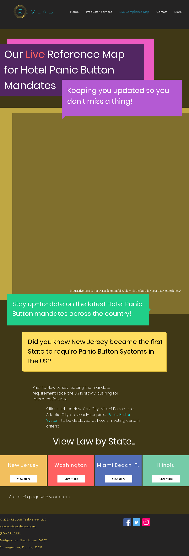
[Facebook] (127, 522)
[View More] (23, 478)
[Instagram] (146, 522)
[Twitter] (136, 522)
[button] (99, 12)
